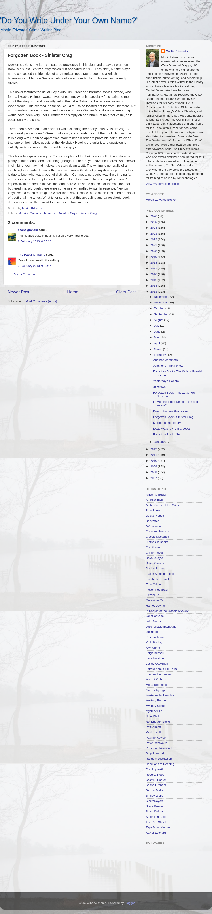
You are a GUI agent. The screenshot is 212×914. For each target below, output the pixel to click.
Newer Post (18, 292)
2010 (154, 460)
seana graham (28, 230)
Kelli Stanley (154, 642)
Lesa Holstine (155, 658)
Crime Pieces (154, 552)
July (157, 325)
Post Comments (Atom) (41, 301)
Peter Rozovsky (156, 742)
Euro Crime (153, 584)
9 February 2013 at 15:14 (34, 266)
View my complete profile (162, 183)
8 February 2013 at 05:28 (34, 241)
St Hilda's (159, 386)
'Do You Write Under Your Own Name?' (69, 20)
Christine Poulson (157, 531)
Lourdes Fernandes (159, 674)
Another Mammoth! (166, 360)
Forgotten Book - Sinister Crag (173, 417)
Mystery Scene (155, 705)
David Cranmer (156, 563)
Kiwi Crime (153, 647)
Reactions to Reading (160, 764)
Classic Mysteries (157, 536)
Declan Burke (155, 568)
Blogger (130, 903)
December (161, 296)
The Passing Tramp (31, 254)
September (161, 314)
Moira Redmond (156, 684)
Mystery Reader (156, 700)
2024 (154, 227)
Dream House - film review (170, 411)
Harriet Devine (155, 605)
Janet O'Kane (155, 616)
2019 (154, 256)
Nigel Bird (152, 716)
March (158, 349)
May (157, 337)
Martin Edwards (177, 51)
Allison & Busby (156, 494)
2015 (154, 280)
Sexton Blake (154, 790)
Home (72, 292)
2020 (154, 251)
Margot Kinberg (156, 679)
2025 (154, 222)
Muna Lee (50, 213)
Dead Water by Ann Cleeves (172, 428)
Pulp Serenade (155, 753)
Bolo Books (153, 510)
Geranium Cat (155, 600)
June (157, 331)
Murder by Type (156, 690)
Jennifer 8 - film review (168, 365)
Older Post (126, 292)
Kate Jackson (155, 637)
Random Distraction (159, 758)
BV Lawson (153, 526)
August (159, 320)
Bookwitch (152, 521)
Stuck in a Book (156, 816)
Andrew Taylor (155, 499)
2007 (154, 478)
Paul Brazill (153, 732)
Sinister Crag (88, 213)
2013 (154, 291)
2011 (154, 454)
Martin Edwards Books (161, 199)
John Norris (153, 621)
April (157, 343)
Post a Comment (24, 274)
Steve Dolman (155, 811)
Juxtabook (152, 631)
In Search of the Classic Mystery (167, 610)
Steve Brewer (155, 806)
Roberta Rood (155, 774)
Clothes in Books (157, 542)
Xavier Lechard (156, 832)
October (159, 308)
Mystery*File (154, 711)
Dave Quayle (154, 558)
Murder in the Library (167, 422)
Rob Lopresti (154, 769)
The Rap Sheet (156, 822)
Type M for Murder (158, 827)
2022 (154, 239)
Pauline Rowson (156, 737)
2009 (154, 466)
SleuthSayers (154, 801)
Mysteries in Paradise (160, 695)
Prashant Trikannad (159, 748)
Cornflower (153, 547)
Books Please (155, 515)
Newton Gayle (68, 213)
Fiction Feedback (157, 589)
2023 (154, 233)
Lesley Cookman (157, 663)
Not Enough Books (158, 721)
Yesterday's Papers (166, 381)
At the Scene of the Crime (163, 505)
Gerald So (152, 595)
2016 (154, 274)
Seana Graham (156, 785)
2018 (154, 262)
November (161, 302)
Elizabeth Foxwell (157, 579)
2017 (154, 268)
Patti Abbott (153, 727)
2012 (154, 449)
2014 (154, 285)
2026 (154, 216)
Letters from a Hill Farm (161, 669)
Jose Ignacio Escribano (161, 626)
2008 (154, 472)
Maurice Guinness (30, 213)
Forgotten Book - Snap (168, 434)
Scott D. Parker (156, 780)
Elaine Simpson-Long (160, 573)
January (159, 441)
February (160, 354)
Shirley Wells (154, 795)
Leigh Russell (155, 653)
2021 (154, 245)
